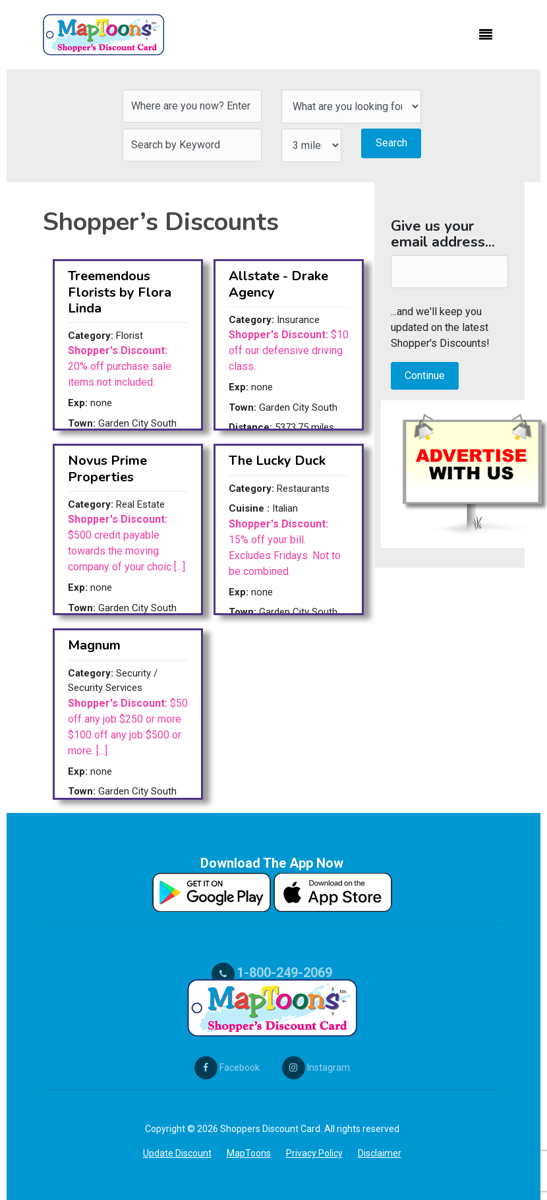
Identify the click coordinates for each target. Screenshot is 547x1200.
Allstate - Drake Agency (278, 284)
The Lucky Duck (277, 460)
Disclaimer (379, 1153)
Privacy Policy (314, 1153)
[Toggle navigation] (486, 35)
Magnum (94, 645)
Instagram (316, 1067)
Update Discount (177, 1153)
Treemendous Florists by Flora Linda (119, 291)
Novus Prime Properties (107, 468)
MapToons (249, 1153)
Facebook (227, 1067)
